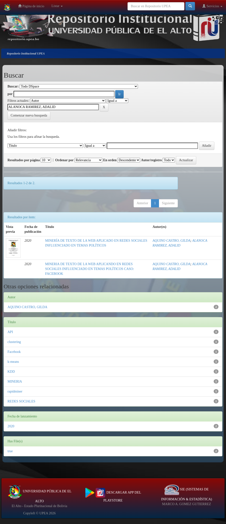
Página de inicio (31, 6)
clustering (14, 342)
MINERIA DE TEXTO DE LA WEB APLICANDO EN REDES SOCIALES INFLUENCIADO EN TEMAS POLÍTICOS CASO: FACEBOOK (89, 269)
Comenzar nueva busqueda (29, 115)
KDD (11, 371)
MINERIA (15, 381)
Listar (57, 6)
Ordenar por (64, 160)
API (10, 332)
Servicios (212, 6)
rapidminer (15, 391)
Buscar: (13, 86)
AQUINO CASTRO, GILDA (171, 240)
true (10, 451)
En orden (110, 160)
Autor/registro (151, 160)
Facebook (14, 352)
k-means (13, 362)
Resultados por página (24, 160)
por (10, 94)
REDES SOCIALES (21, 401)
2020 (11, 426)
